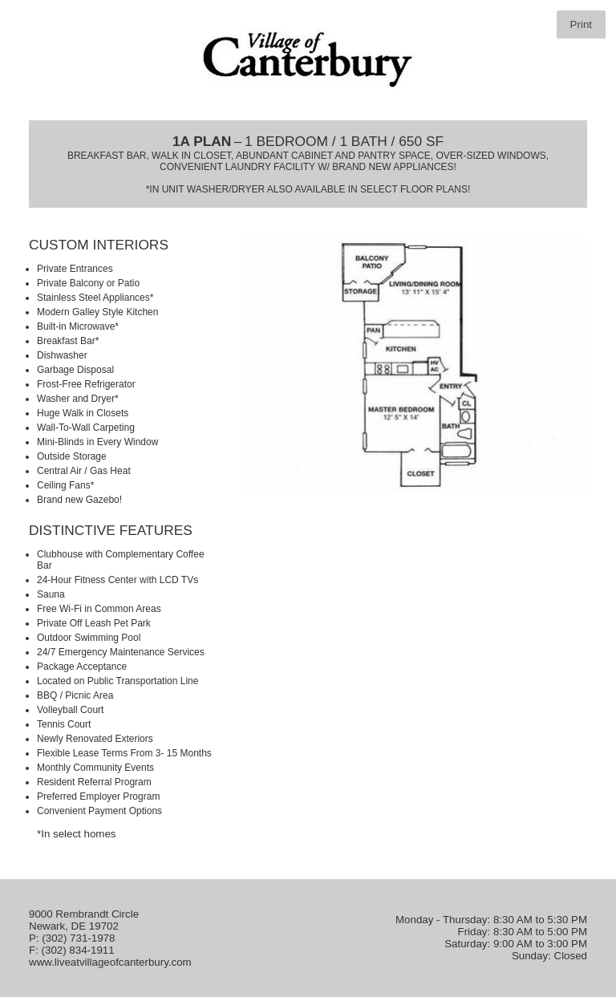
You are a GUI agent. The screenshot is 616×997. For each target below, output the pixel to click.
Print (581, 24)
